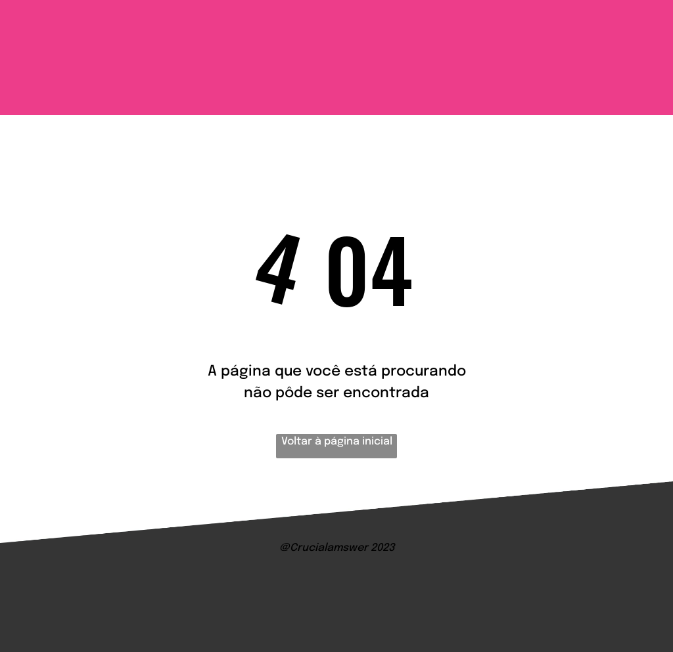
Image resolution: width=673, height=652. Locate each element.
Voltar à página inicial (336, 441)
